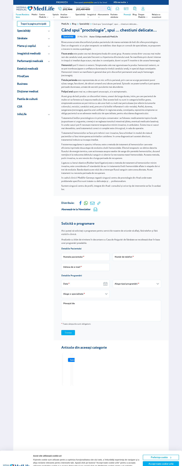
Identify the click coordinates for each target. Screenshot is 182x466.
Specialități (80, 14)
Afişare (36, 461)
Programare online (156, 8)
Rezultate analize (134, 8)
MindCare (23, 76)
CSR (19, 106)
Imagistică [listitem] (91, 14)
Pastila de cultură (27, 99)
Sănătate (22, 38)
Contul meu (142, 8)
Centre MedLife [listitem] (42, 16)
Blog (135, 14)
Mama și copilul (26, 46)
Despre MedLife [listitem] (142, 16)
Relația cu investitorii (156, 16)
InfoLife (21, 114)
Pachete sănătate (114, 16)
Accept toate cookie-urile (161, 449)
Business (22, 84)
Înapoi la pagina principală (33, 23)
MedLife (65, 24)
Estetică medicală (27, 68)
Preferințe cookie (161, 442)
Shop (126, 8)
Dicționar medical (27, 91)
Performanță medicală (30, 61)
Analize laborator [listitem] (64, 16)
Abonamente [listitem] (103, 14)
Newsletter (117, 8)
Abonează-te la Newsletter (75, 209)
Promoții (127, 14)
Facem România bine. (22, 16)
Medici (34, 14)
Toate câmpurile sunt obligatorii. (76, 324)
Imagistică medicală (28, 53)
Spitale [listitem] (56, 14)
